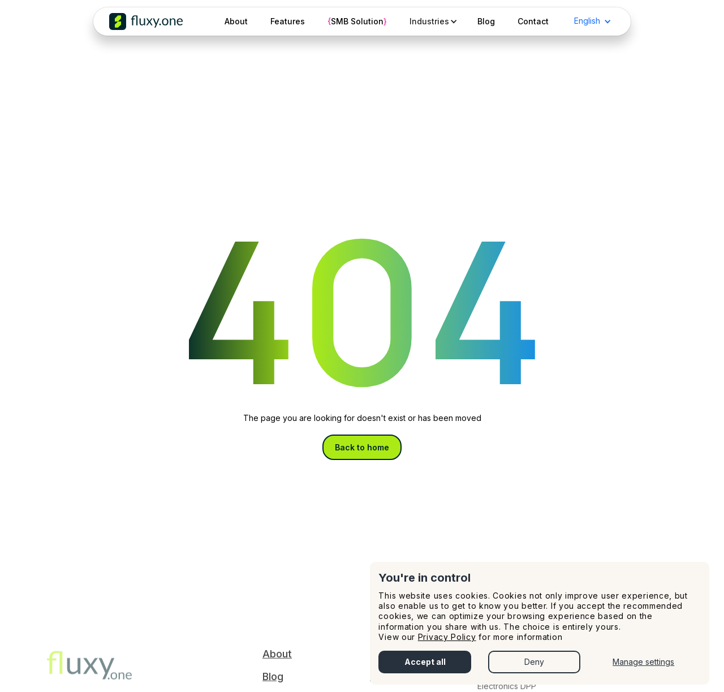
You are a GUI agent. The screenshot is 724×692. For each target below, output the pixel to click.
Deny (534, 662)
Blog (272, 680)
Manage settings (643, 662)
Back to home (362, 447)
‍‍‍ (89, 673)
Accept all (425, 662)
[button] (432, 21)
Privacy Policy (447, 637)
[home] (146, 21)
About (277, 658)
